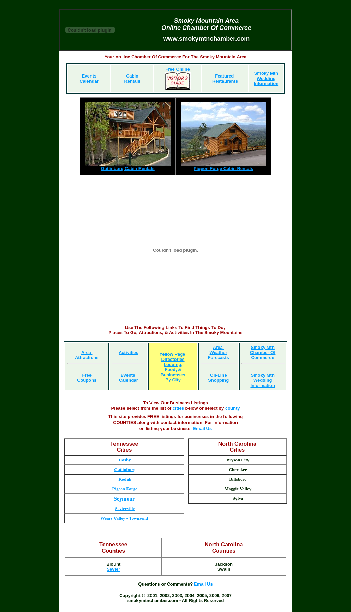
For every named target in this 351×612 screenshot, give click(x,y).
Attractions (87, 357)
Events (128, 375)
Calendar (128, 380)
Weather (218, 352)
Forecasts (218, 357)
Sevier (113, 569)
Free (86, 375)
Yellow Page (172, 354)
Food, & (173, 369)
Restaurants (225, 81)
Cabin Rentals (132, 78)
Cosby (125, 459)
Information (266, 83)
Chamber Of (262, 352)
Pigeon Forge (124, 488)
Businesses (172, 374)
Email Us (202, 428)
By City (173, 379)
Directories (173, 359)
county (232, 408)
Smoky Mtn (266, 73)
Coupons (86, 380)
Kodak (124, 479)
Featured (225, 76)
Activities (128, 352)
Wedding (266, 78)
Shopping (218, 380)
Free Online (177, 69)
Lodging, (173, 364)
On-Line (218, 375)
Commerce (262, 357)
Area (87, 352)
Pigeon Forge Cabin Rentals (223, 168)
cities (178, 408)
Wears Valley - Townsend (124, 518)
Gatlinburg (124, 469)
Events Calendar (89, 78)
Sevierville (125, 508)
